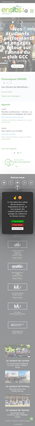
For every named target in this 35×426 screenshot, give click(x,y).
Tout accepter (17, 221)
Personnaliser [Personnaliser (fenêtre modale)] (17, 228)
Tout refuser (17, 225)
